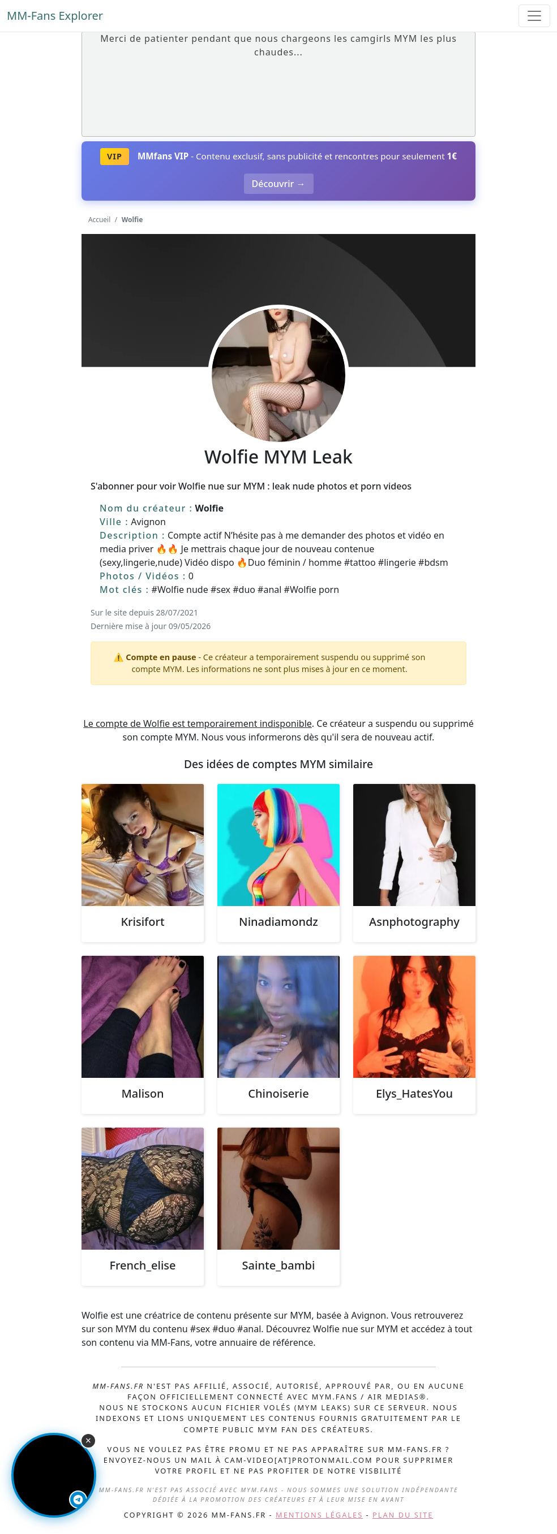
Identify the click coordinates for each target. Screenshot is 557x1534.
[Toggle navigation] (534, 16)
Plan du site (402, 1515)
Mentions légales (319, 1515)
